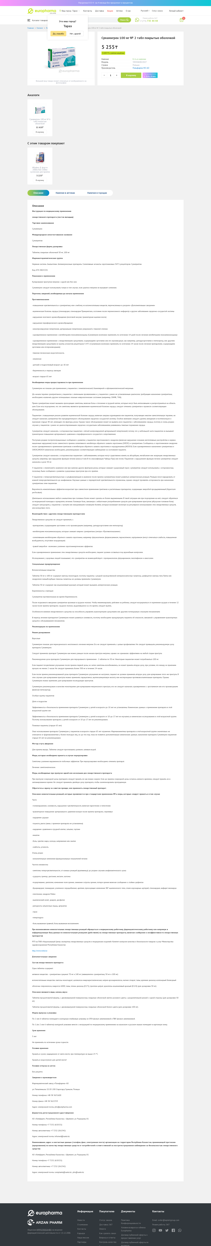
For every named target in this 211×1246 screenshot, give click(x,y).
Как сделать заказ (107, 1233)
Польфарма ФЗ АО (141, 68)
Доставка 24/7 (105, 1224)
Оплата (102, 1229)
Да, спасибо (58, 33)
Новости (81, 1220)
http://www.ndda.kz (39, 951)
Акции (110, 11)
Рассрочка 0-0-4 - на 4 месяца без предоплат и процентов (105, 2)
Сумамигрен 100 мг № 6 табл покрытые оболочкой (39, 121)
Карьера (81, 1233)
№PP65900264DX (44, 1230)
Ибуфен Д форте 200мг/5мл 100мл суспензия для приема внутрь (40, 170)
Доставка (99, 11)
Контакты (87, 11)
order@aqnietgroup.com (168, 1220)
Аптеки (119, 11)
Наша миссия (83, 1237)
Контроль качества (107, 1242)
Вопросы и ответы (107, 1237)
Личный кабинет (176, 11)
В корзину (131, 75)
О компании (82, 1224)
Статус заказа (157, 11)
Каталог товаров (37, 20)
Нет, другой (75, 33)
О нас (128, 11)
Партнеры (81, 1242)
